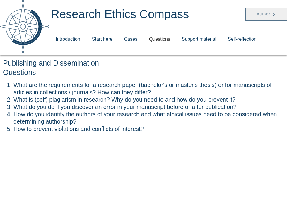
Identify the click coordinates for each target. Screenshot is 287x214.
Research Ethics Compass (120, 14)
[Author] (266, 14)
